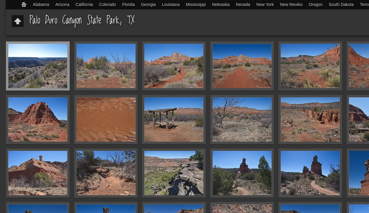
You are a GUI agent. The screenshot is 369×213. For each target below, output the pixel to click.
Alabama (41, 4)
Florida (128, 4)
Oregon (316, 4)
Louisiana (171, 4)
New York (265, 4)
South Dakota (341, 4)
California (84, 4)
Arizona (62, 4)
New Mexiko (291, 4)
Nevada (243, 4)
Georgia (148, 4)
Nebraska (221, 4)
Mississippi (196, 4)
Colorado (107, 4)
